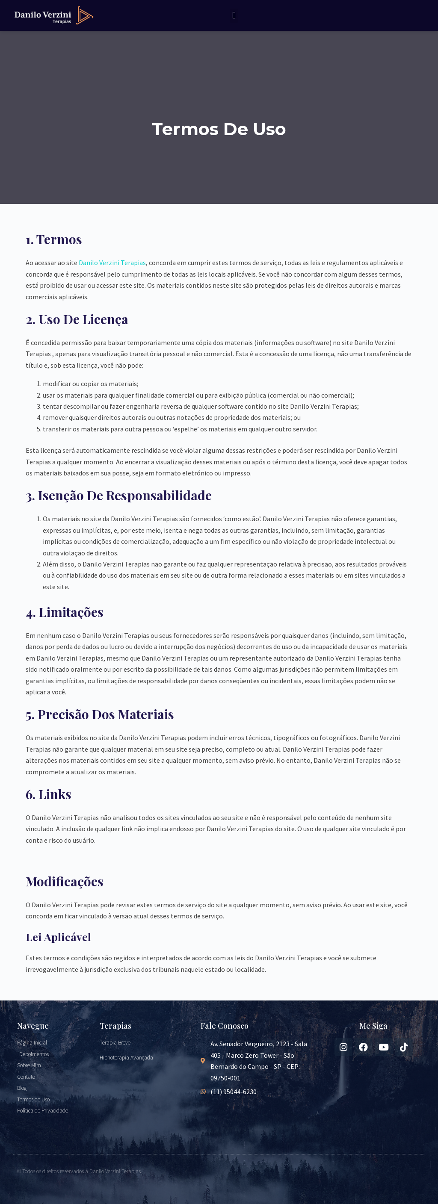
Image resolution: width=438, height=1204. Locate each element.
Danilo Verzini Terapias (112, 262)
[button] (234, 16)
